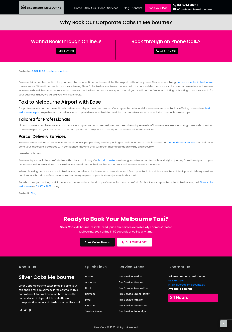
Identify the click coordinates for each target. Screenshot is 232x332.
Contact (136, 8)
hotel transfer (107, 160)
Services (114, 8)
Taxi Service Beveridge (132, 311)
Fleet (101, 8)
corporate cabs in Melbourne (195, 82)
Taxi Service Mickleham (132, 305)
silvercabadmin (58, 71)
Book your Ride (158, 8)
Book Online (66, 51)
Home (78, 8)
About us (90, 8)
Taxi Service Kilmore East (133, 288)
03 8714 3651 (185, 5)
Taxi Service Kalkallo (130, 299)
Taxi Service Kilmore (130, 282)
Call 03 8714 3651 (134, 242)
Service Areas (93, 311)
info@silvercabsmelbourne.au (193, 9)
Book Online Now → (97, 242)
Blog (126, 8)
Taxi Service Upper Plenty (133, 294)
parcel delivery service (182, 142)
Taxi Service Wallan (130, 276)
